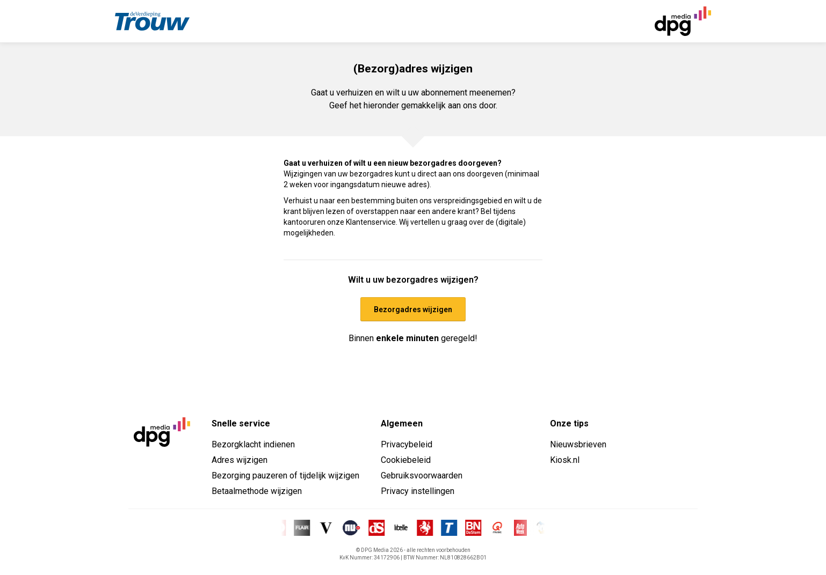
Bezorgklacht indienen (253, 444)
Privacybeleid (406, 444)
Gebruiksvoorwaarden (421, 475)
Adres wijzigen (239, 460)
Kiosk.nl (564, 460)
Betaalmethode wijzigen (257, 491)
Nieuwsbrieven (578, 444)
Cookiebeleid (406, 460)
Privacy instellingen (417, 491)
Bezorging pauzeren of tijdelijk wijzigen (285, 475)
